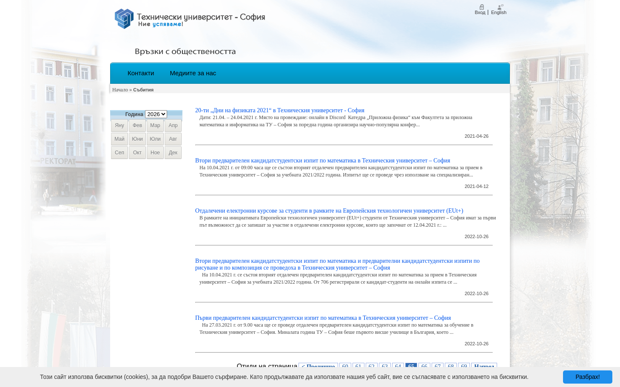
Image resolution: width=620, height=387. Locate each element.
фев (137, 125)
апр (172, 125)
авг (173, 139)
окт (137, 153)
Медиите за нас (193, 73)
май (119, 139)
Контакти (141, 73)
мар (155, 125)
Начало (120, 90)
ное (155, 153)
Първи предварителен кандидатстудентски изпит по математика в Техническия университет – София (323, 318)
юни (137, 139)
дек (173, 153)
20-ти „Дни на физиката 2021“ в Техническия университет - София (279, 110)
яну (119, 125)
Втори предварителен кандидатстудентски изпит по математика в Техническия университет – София (322, 160)
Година (134, 114)
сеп (119, 153)
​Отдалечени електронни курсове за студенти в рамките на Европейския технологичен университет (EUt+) (329, 211)
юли (155, 139)
